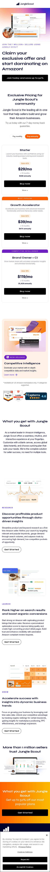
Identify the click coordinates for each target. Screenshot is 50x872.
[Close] (47, 835)
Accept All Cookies (25, 867)
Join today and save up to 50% (25, 78)
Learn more (11, 374)
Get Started (11, 549)
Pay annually (32, 136)
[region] (25, 852)
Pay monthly (17, 136)
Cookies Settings (25, 852)
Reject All (25, 859)
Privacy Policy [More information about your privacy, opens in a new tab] (25, 847)
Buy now (25, 183)
